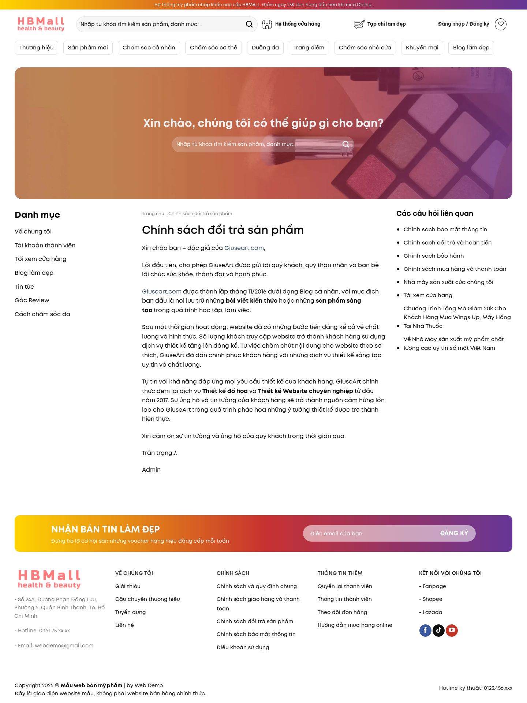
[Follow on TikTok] (439, 630)
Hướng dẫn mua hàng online (355, 625)
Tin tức (24, 287)
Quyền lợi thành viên (345, 586)
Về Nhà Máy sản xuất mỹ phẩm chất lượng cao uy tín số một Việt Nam (454, 343)
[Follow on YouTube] (452, 630)
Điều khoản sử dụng (243, 647)
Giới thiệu (128, 586)
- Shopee (430, 599)
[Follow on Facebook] (425, 630)
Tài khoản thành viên (45, 245)
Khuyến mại (422, 47)
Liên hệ (124, 625)
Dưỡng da (265, 47)
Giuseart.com (244, 248)
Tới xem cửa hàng (41, 259)
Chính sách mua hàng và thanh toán (455, 269)
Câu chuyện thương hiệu (147, 599)
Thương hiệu (36, 47)
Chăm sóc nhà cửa (365, 47)
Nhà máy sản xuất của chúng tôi (448, 282)
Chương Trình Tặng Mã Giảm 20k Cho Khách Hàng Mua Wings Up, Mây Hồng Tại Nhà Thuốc (457, 317)
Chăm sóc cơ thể (213, 47)
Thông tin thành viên (345, 599)
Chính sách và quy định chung (257, 586)
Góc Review (32, 300)
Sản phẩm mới (88, 47)
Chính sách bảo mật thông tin (445, 229)
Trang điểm (309, 47)
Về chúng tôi (33, 231)
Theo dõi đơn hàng (342, 612)
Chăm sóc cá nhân (149, 47)
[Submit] (249, 24)
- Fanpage (432, 586)
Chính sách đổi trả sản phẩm (255, 621)
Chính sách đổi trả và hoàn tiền (448, 243)
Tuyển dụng (130, 612)
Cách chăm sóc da (42, 314)
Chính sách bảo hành (434, 256)
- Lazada (430, 612)
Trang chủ (153, 213)
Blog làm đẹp (471, 47)
